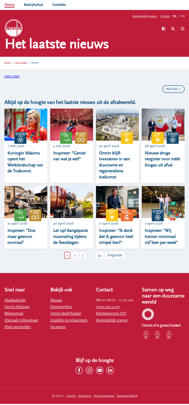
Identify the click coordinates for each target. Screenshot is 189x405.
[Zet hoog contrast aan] (163, 29)
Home (7, 62)
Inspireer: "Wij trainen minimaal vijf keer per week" (161, 237)
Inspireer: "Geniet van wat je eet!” (69, 156)
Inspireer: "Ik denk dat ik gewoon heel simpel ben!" (116, 237)
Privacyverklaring (104, 397)
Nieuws (37, 62)
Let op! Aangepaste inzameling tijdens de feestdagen (70, 237)
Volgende (116, 256)
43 (100, 256)
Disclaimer (85, 397)
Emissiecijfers (61, 307)
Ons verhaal (22, 62)
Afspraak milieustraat (21, 321)
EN (183, 16)
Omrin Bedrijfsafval (65, 314)
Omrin (9, 5)
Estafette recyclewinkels (68, 321)
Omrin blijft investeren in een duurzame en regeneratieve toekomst (114, 165)
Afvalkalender (15, 301)
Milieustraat (13, 314)
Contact (165, 16)
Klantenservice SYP (111, 314)
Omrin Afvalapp (17, 307)
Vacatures (58, 328)
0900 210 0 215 (108, 307)
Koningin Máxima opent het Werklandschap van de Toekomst (25, 162)
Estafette (60, 5)
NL (174, 16)
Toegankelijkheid (126, 397)
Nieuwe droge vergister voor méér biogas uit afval (162, 159)
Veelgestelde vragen (144, 16)
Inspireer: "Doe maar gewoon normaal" (21, 237)
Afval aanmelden (17, 328)
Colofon (71, 397)
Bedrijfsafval (34, 5)
